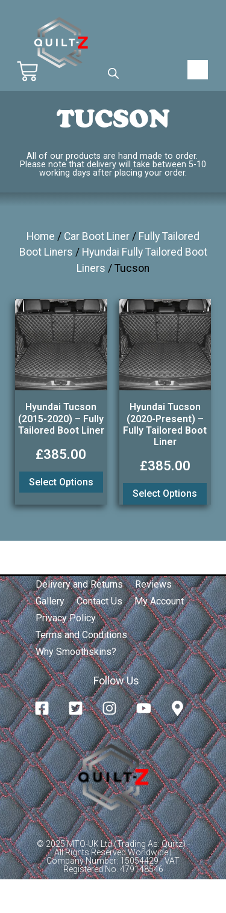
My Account (159, 601)
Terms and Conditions (81, 635)
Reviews (153, 584)
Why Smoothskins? (76, 651)
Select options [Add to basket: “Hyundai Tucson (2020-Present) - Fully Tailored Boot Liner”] (165, 493)
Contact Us (99, 601)
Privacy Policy (66, 618)
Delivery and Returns (79, 584)
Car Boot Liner (97, 236)
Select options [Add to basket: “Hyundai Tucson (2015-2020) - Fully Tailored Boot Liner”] (61, 482)
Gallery (50, 601)
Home (41, 236)
